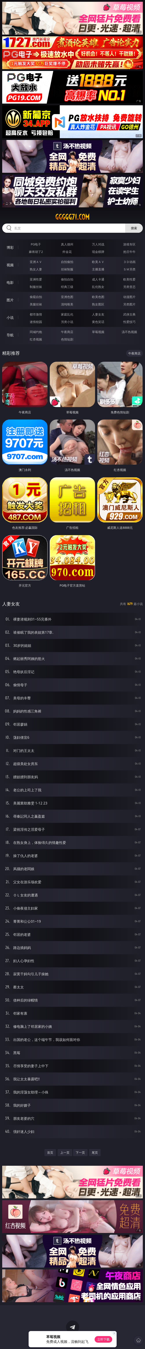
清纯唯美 (67, 304)
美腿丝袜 (36, 304)
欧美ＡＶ (98, 262)
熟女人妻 (36, 269)
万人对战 (98, 244)
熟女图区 (98, 304)
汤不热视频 (129, 332)
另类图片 (129, 304)
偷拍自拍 (67, 279)
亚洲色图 (67, 297)
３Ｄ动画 (129, 262)
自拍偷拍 (67, 262)
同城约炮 (36, 332)
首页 (50, 1152)
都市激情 (36, 314)
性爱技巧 (129, 322)
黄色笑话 (98, 322)
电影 (10, 282)
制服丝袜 (36, 287)
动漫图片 (129, 297)
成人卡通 (98, 279)
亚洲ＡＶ (36, 262)
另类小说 (67, 322)
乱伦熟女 (98, 287)
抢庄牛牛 (129, 252)
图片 (10, 300)
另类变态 (129, 287)
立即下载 (103, 1339)
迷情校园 (36, 322)
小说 (10, 317)
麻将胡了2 (36, 252)
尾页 (95, 1152)
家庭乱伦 (67, 314)
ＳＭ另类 (129, 269)
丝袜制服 (67, 269)
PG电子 (36, 244)
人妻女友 (98, 314)
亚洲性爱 (36, 279)
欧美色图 (98, 297)
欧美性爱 (129, 279)
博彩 (10, 247)
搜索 (134, 228)
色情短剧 (67, 339)
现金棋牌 (98, 252)
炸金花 (67, 252)
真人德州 (67, 244)
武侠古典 (129, 314)
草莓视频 (98, 332)
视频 (10, 265)
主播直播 (98, 269)
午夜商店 (67, 332)
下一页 (80, 1152)
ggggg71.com (72, 217)
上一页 (65, 1152)
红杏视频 (36, 339)
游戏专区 (129, 244)
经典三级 (67, 287)
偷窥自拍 (36, 297)
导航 (10, 335)
